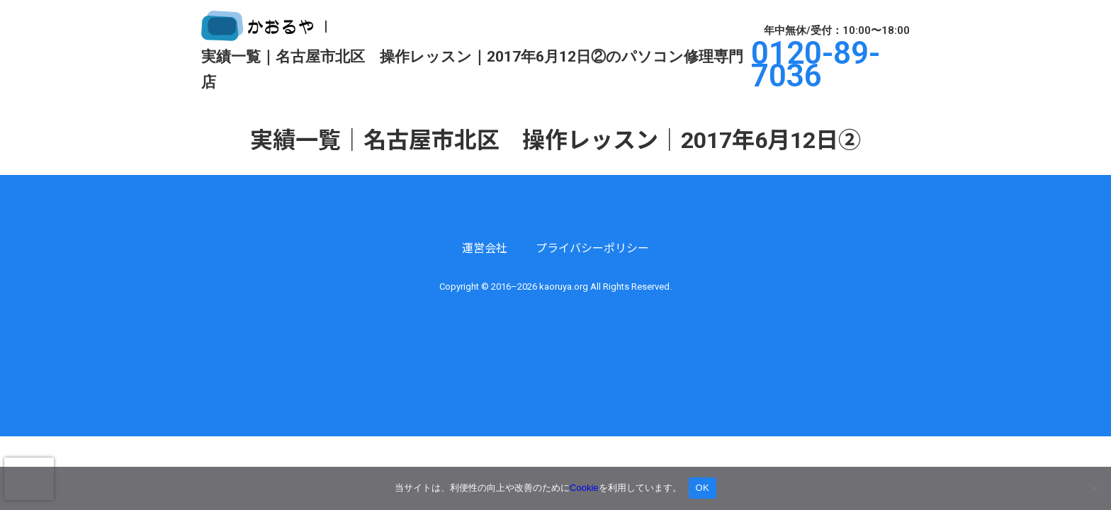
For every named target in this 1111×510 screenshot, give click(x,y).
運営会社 (484, 248)
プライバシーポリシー (592, 248)
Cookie (584, 487)
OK (702, 487)
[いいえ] (1093, 488)
